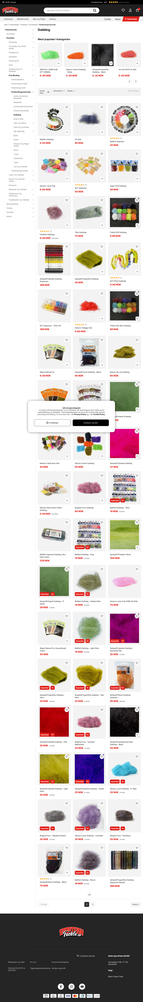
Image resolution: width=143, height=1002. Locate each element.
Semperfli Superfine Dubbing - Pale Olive (89, 696)
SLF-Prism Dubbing (118, 281)
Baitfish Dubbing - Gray (84, 554)
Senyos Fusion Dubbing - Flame (76, 70)
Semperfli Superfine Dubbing (86, 279)
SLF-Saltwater (81, 188)
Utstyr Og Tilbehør (20, 175)
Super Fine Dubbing (118, 186)
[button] (122, 2)
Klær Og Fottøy (39, 19)
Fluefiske (24, 25)
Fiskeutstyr (8, 19)
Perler (16, 140)
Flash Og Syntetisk (21, 127)
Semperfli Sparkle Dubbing (121, 463)
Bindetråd (18, 102)
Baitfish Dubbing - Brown (85, 880)
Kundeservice (96, 2)
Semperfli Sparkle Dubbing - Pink (53, 742)
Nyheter (107, 19)
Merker (118, 19)
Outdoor (52, 19)
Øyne (16, 135)
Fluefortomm (20, 61)
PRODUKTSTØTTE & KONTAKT (16, 969)
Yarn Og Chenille (20, 166)
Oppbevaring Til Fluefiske (20, 70)
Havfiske (18, 212)
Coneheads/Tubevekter (22, 106)
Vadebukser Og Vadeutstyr (20, 194)
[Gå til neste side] (135, 904)
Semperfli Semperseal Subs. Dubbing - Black (121, 743)
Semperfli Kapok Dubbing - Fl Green (52, 602)
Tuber (16, 162)
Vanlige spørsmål (58, 968)
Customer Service (87, 956)
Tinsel (16, 154)
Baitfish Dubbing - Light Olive (87, 648)
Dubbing (17, 115)
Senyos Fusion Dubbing (84, 463)
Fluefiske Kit (14, 52)
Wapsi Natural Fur (47, 372)
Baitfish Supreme (117, 141)
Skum (16, 150)
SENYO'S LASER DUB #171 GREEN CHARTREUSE (48, 70)
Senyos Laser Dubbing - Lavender (89, 836)
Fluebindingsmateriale (47, 25)
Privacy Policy (80, 414)
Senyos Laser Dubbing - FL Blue (123, 789)
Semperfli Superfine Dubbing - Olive (52, 696)
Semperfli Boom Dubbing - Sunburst (121, 696)
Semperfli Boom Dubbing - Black (53, 882)
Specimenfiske (18, 204)
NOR (10, 2)
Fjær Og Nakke (22, 123)
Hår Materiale (22, 131)
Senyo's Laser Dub (47, 186)
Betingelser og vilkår (16, 962)
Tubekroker (18, 158)
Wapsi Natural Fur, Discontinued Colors (53, 649)
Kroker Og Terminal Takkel (20, 180)
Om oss (33, 962)
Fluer (20, 65)
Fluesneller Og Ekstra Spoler (20, 47)
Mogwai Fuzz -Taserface (120, 836)
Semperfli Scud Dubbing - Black (88, 372)
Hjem (6, 25)
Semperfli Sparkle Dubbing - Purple (89, 789)
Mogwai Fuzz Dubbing (84, 508)
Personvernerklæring (60, 962)
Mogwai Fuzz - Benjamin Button (53, 836)
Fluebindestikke (17, 79)
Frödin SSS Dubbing (118, 232)
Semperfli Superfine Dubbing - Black (100, 70)
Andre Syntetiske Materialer (21, 97)
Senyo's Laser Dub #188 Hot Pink (124, 601)
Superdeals (131, 19)
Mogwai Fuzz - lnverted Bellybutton (84, 743)
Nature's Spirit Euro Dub (49, 463)
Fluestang (20, 42)
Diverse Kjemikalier (22, 111)
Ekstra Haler (19, 119)
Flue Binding (33, 25)
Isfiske (18, 216)
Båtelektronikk (23, 19)
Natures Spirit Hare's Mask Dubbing (51, 509)
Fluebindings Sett (18, 88)
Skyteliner (20, 57)
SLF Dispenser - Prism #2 (50, 326)
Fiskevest (13, 185)
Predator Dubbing (47, 234)
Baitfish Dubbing (46, 139)
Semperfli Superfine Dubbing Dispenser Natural (122, 881)
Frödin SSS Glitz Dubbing (120, 326)
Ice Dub (78, 139)
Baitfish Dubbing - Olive (119, 508)
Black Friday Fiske (115, 976)
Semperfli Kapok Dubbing (120, 416)
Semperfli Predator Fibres (120, 554)
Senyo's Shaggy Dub (83, 328)
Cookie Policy (99, 414)
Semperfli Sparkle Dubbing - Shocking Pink (121, 649)
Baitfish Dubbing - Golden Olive (88, 601)
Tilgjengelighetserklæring (40, 968)
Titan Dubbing (80, 232)
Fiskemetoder (14, 25)
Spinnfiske (18, 34)
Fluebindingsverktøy (21, 171)
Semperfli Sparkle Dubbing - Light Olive (54, 790)
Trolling (18, 208)
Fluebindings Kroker (19, 84)
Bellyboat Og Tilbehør (20, 189)
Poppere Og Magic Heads (21, 145)
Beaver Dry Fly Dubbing (119, 372)
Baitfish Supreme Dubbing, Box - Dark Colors (53, 555)
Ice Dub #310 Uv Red (127, 69)
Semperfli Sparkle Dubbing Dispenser (51, 280)
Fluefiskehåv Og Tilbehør (20, 200)
